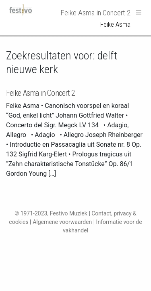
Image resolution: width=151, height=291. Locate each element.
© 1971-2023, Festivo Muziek (50, 213)
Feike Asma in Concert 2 (40, 93)
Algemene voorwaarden (62, 222)
